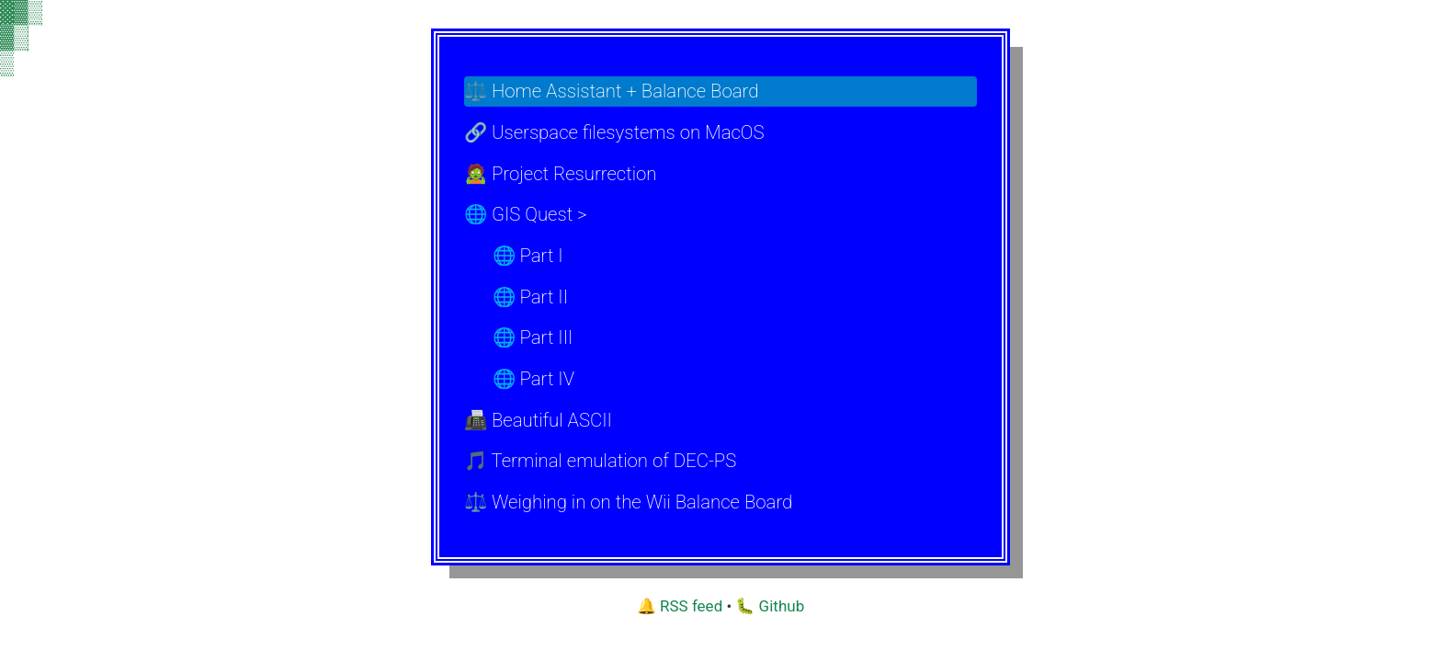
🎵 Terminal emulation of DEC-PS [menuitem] (600, 461)
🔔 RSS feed (679, 606)
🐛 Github (769, 606)
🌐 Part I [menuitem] (528, 256)
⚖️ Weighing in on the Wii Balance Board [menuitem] (628, 502)
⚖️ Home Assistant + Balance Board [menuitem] (611, 91)
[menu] (720, 297)
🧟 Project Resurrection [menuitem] (560, 174)
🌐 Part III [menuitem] (533, 337)
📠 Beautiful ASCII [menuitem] (538, 420)
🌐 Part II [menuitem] (530, 297)
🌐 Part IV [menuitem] (533, 379)
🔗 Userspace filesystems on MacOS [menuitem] (614, 132)
